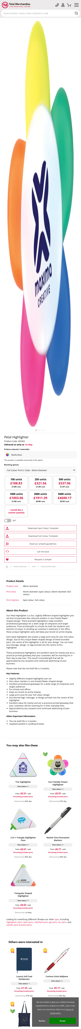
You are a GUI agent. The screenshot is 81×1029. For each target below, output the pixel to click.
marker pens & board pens (19, 925)
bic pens (62, 922)
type (57, 919)
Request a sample (43, 559)
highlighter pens (14, 922)
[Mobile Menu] (76, 5)
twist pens (28, 922)
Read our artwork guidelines (43, 543)
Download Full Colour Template (43, 536)
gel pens (53, 922)
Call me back (43, 551)
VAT (14, 520)
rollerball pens (41, 922)
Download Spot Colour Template (43, 528)
